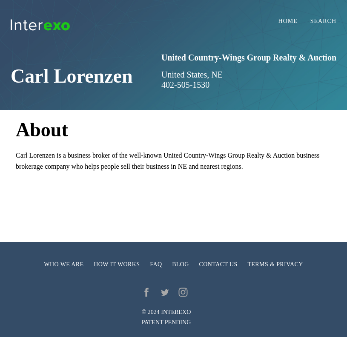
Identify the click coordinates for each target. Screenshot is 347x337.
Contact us (218, 264)
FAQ (156, 264)
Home (288, 21)
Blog (180, 264)
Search (323, 21)
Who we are (63, 264)
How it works (117, 264)
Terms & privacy (275, 264)
